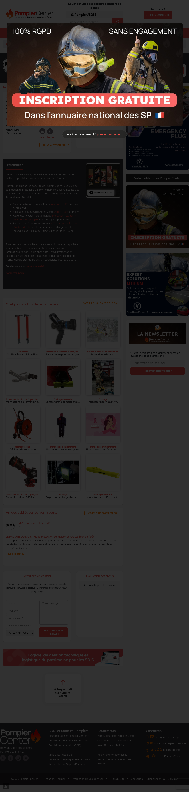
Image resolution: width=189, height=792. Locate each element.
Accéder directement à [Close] (94, 134)
